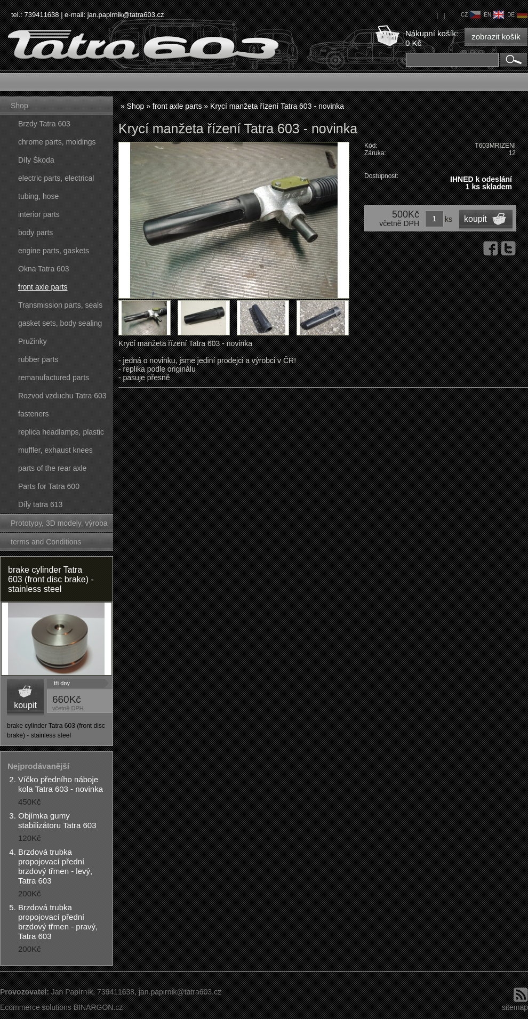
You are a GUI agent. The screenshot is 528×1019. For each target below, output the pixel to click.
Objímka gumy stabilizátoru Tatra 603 (57, 820)
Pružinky (32, 341)
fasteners (33, 414)
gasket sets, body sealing (60, 323)
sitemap (515, 1007)
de (517, 15)
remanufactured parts (53, 377)
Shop (19, 105)
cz (471, 15)
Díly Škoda (36, 160)
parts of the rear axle (52, 468)
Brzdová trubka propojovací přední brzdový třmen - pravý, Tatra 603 (58, 922)
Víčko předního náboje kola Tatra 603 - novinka (60, 784)
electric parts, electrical (56, 178)
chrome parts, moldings (57, 142)
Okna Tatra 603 (43, 268)
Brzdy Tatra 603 (44, 123)
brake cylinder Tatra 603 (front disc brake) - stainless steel (51, 579)
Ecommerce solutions (35, 1007)
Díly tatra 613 (40, 504)
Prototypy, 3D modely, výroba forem (59, 525)
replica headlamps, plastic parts (61, 434)
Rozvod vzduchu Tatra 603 (62, 395)
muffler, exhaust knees (55, 450)
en (494, 15)
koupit (25, 705)
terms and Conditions (46, 541)
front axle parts (43, 287)
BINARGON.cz (98, 1007)
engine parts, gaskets (53, 250)
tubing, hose (38, 196)
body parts (35, 232)
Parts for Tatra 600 (48, 486)
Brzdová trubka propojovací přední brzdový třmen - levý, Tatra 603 (55, 866)
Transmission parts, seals (60, 305)
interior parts (39, 214)
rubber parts (38, 359)
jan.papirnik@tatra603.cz (125, 15)
